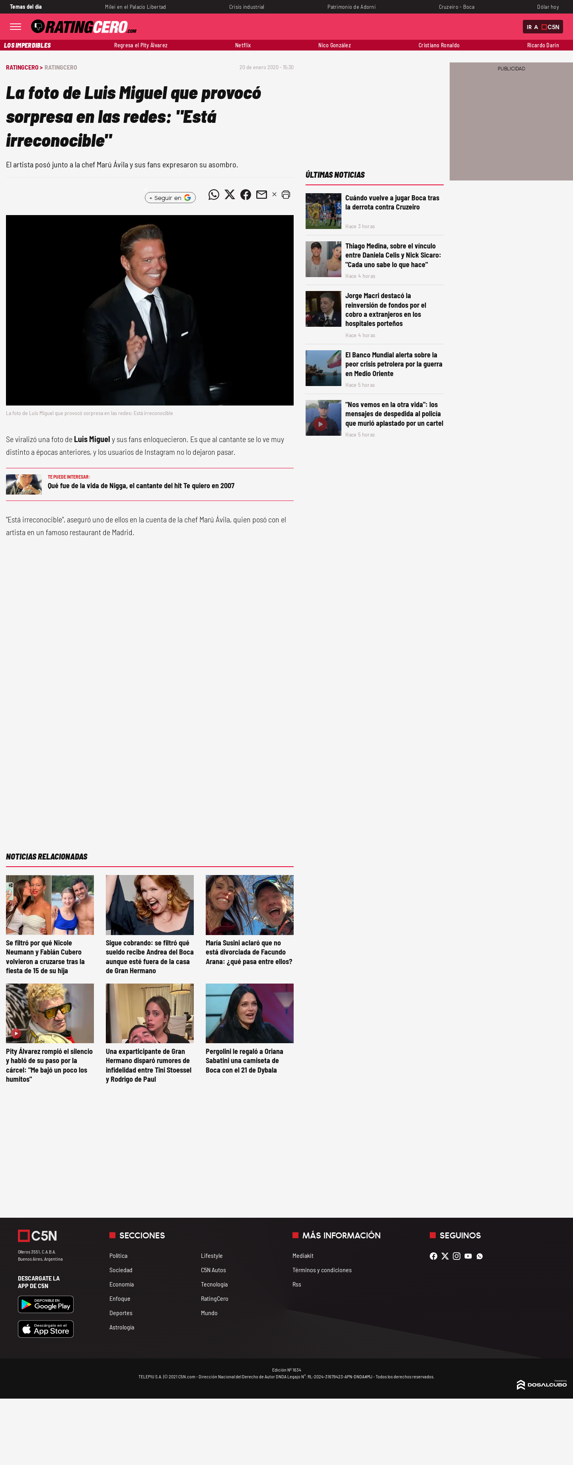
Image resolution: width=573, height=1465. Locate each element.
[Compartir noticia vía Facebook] (245, 194)
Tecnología (214, 1284)
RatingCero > (24, 67)
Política (118, 1255)
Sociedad (121, 1269)
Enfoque (120, 1298)
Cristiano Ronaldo (439, 45)
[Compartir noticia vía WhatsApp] (214, 194)
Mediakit (303, 1255)
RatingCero (61, 67)
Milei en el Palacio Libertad (135, 6)
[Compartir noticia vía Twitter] (230, 194)
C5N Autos (213, 1269)
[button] (286, 194)
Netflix (243, 45)
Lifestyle (212, 1255)
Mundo (209, 1312)
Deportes (121, 1312)
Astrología (121, 1327)
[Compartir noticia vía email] (261, 194)
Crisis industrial (247, 6)
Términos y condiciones (322, 1269)
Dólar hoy (548, 6)
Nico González (334, 45)
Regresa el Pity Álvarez (141, 45)
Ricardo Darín (543, 45)
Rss (296, 1284)
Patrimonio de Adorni (351, 6)
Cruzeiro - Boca (456, 6)
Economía (121, 1284)
